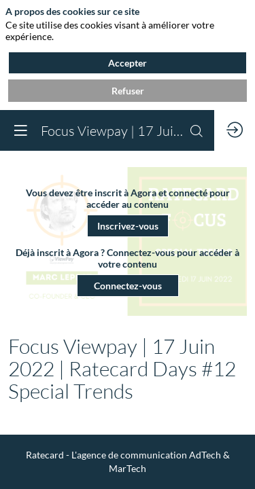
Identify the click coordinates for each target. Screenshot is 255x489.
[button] (128, 225)
